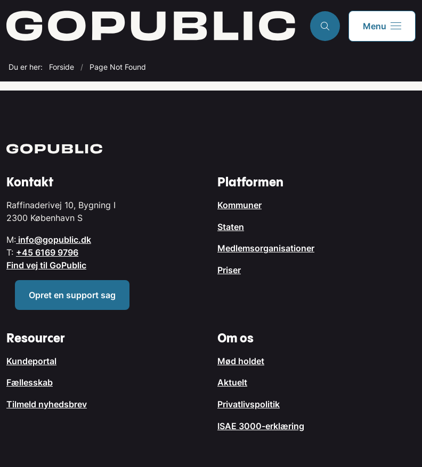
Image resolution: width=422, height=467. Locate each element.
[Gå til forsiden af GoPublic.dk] (150, 26)
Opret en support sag (72, 295)
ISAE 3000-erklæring (260, 426)
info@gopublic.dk (53, 239)
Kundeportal (31, 361)
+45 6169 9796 (47, 252)
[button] (382, 26)
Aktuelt (232, 382)
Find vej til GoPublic (46, 265)
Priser (229, 270)
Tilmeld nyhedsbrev (46, 404)
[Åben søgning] (325, 26)
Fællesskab (29, 382)
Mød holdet (240, 361)
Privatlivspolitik (248, 404)
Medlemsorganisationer (265, 248)
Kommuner (239, 205)
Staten (230, 227)
